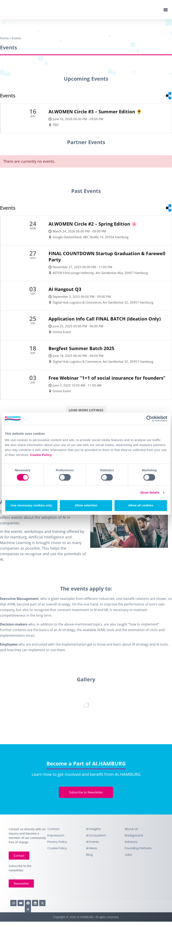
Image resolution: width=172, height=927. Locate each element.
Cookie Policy (41, 455)
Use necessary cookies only (31, 505)
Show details (149, 492)
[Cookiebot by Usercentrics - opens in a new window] (149, 418)
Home (4, 38)
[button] (165, 9)
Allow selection (86, 505)
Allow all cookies (140, 505)
